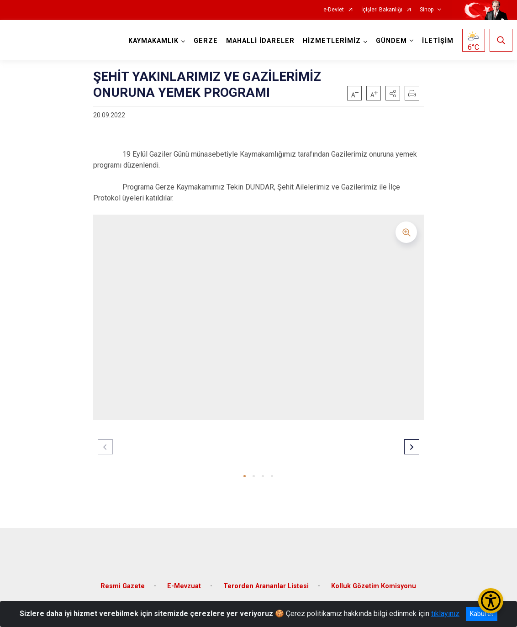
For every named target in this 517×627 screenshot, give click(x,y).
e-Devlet (333, 10)
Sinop (426, 10)
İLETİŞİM (435, 41)
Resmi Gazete (122, 579)
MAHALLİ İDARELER (258, 41)
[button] (392, 93)
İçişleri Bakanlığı (381, 10)
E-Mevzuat (184, 579)
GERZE (203, 41)
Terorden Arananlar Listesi (266, 579)
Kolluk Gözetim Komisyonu (373, 579)
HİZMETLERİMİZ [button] (330, 41)
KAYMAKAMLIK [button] (151, 41)
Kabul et (481, 613)
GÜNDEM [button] (389, 41)
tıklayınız (445, 613)
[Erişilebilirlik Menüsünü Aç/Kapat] (490, 600)
